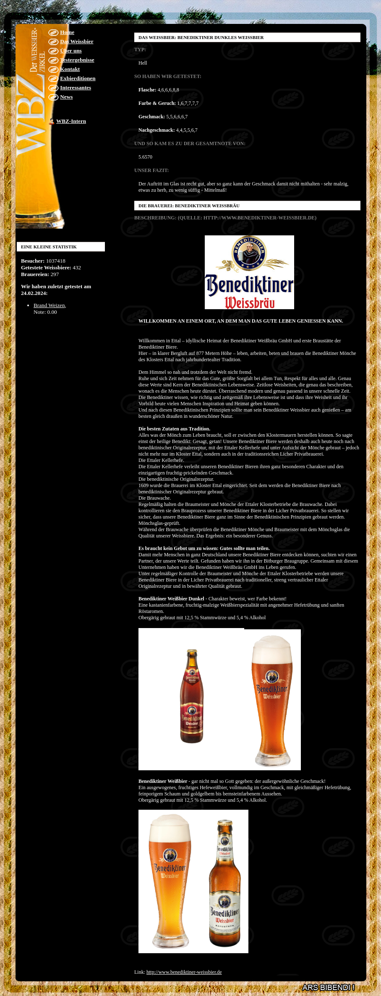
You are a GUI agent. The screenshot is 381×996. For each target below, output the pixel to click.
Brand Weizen (49, 305)
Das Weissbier (76, 41)
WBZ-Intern (71, 121)
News (66, 97)
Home (67, 32)
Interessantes (75, 87)
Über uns (70, 50)
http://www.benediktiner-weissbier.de (184, 972)
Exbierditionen (77, 78)
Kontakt (70, 69)
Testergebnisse (77, 60)
